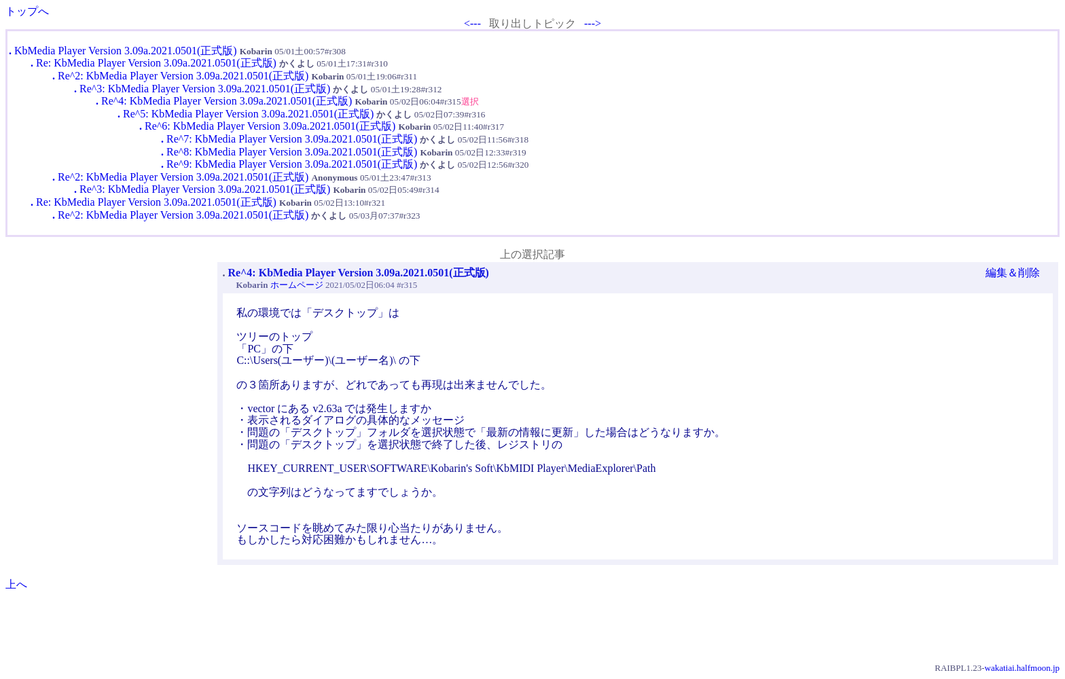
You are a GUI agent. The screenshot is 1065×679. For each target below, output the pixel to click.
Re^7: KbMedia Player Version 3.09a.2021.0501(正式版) (291, 139)
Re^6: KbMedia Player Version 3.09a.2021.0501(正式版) (270, 126)
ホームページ (296, 285)
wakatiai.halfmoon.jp (1022, 668)
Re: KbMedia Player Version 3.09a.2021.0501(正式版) (156, 63)
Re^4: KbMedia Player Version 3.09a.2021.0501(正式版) (226, 101)
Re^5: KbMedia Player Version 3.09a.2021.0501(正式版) (248, 114)
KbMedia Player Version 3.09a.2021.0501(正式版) (125, 50)
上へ (16, 584)
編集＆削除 (1013, 272)
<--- (472, 23)
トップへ (27, 11)
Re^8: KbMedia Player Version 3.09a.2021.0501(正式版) (291, 152)
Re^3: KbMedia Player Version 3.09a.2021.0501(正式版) (204, 88)
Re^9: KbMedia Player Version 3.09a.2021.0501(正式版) (291, 164)
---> (592, 23)
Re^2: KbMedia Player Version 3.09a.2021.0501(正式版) (183, 75)
